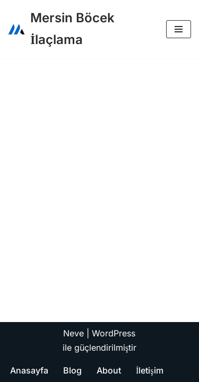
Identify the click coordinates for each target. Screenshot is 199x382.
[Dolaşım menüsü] (178, 29)
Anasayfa (29, 370)
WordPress (113, 333)
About (109, 370)
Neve (73, 333)
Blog (72, 370)
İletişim (149, 370)
